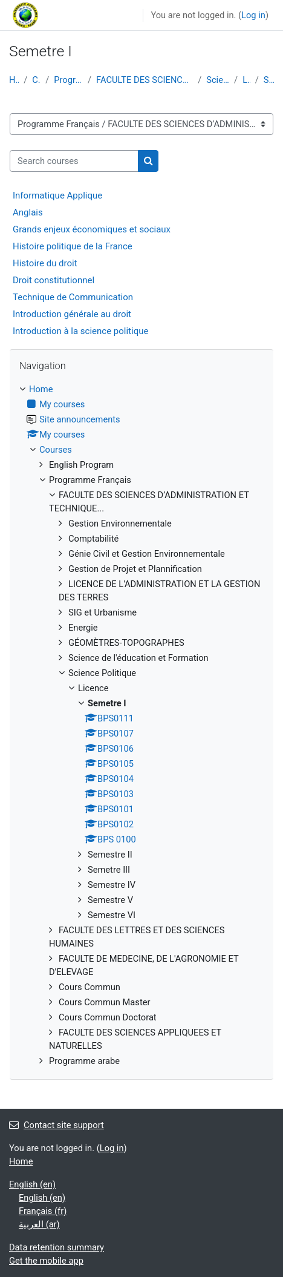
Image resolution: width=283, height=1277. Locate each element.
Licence (246, 79)
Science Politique (217, 79)
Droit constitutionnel (53, 280)
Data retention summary (56, 1247)
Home (14, 79)
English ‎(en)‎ (32, 1184)
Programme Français (68, 79)
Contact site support (56, 1125)
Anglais (28, 212)
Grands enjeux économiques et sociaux (92, 229)
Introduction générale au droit (72, 314)
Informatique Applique (57, 195)
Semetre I (269, 79)
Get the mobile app (46, 1260)
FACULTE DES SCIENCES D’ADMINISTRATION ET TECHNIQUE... (144, 79)
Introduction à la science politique (80, 331)
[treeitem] (141, 725)
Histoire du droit (45, 263)
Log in (253, 15)
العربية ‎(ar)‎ (39, 1224)
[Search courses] (74, 161)
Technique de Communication (73, 297)
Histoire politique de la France (72, 246)
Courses (36, 79)
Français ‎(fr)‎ (43, 1211)
